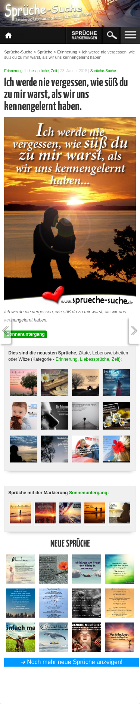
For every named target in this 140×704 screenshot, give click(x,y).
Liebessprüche (37, 71)
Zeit (54, 71)
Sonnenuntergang (25, 334)
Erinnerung (13, 71)
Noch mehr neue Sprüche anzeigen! (74, 662)
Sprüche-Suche (103, 71)
